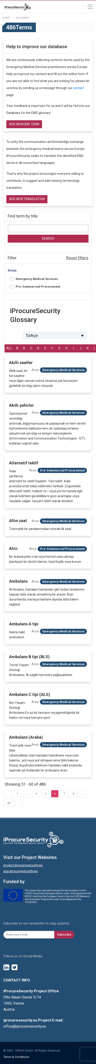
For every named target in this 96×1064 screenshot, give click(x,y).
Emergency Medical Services (37, 279)
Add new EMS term (24, 124)
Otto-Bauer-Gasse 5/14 (22, 997)
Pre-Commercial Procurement (38, 286)
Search (48, 238)
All (9, 348)
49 (8, 803)
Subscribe (64, 934)
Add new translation (27, 199)
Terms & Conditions (16, 1057)
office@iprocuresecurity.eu (24, 1026)
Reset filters (77, 257)
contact (78, 88)
